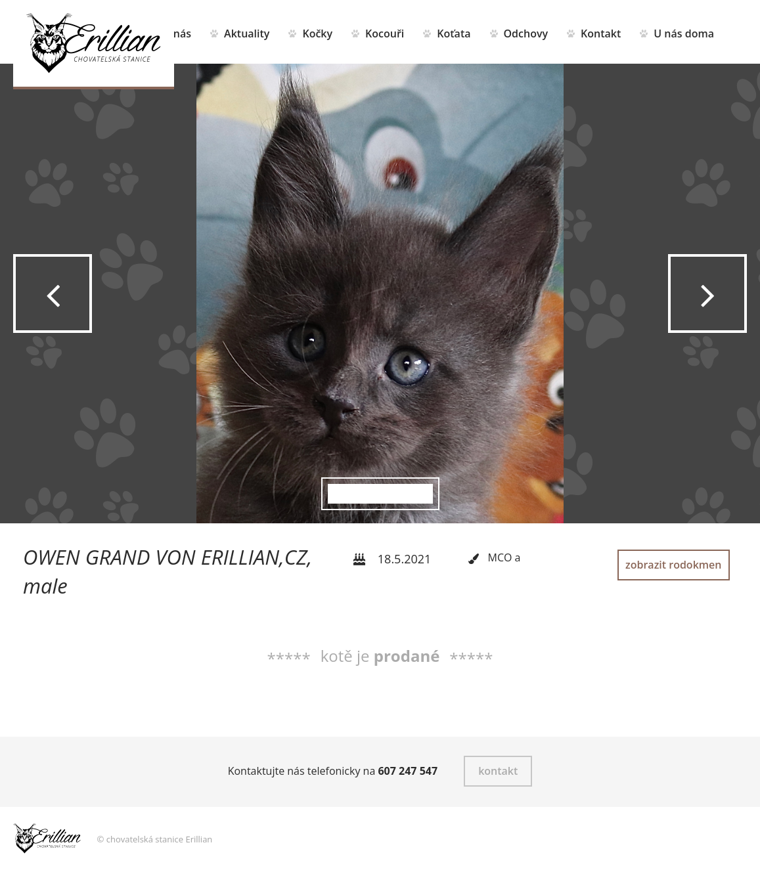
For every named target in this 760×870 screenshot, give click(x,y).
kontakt (498, 771)
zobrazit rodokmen (673, 564)
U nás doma (684, 33)
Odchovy (526, 33)
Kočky (317, 33)
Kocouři (384, 33)
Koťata (453, 33)
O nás (176, 33)
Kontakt (601, 33)
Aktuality (246, 33)
